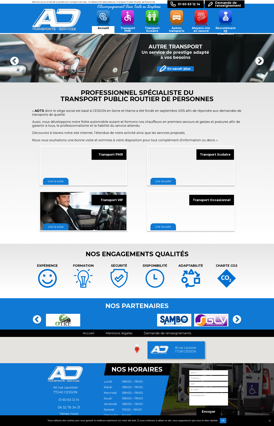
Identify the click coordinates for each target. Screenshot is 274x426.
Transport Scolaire (152, 29)
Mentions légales (119, 333)
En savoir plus (167, 69)
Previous (14, 62)
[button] (137, 350)
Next (259, 62)
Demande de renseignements (167, 333)
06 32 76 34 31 (69, 407)
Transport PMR (127, 29)
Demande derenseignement (228, 4)
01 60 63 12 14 (189, 4)
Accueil (103, 28)
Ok (223, 420)
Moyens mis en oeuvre (201, 29)
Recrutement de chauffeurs (226, 30)
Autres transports (176, 29)
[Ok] (269, 420)
